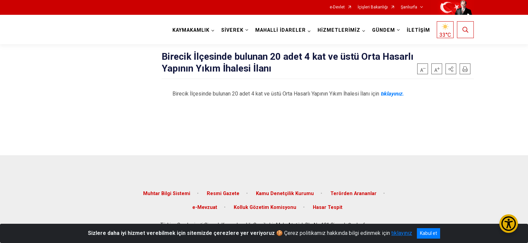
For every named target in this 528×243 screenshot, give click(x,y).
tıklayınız (401, 233)
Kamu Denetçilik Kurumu (285, 193)
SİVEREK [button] (232, 30)
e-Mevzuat (204, 207)
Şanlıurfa (409, 7)
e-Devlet (337, 7)
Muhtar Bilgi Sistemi (166, 193)
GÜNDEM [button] (383, 30)
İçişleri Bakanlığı (373, 7)
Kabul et (428, 233)
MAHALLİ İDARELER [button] (280, 30)
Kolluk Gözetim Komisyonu (265, 207)
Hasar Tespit (327, 207)
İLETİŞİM (418, 30)
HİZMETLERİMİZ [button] (339, 30)
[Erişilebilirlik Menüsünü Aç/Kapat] (508, 223)
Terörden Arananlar (353, 193)
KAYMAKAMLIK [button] (190, 30)
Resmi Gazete (223, 193)
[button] (451, 68)
